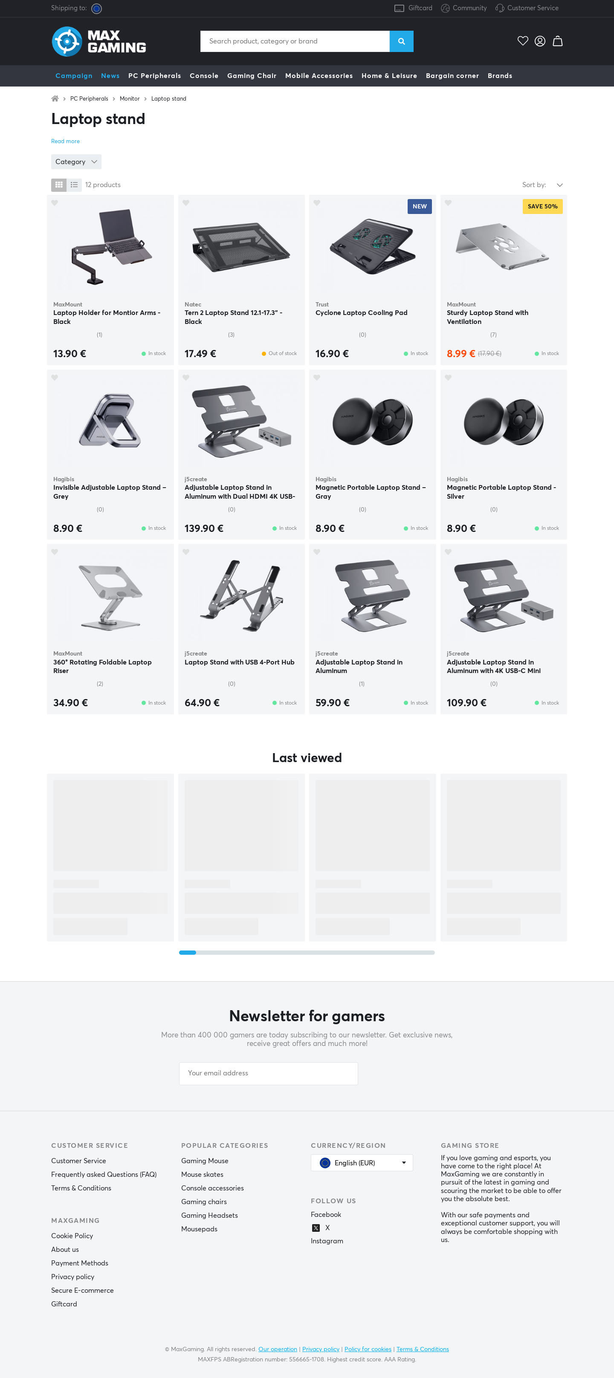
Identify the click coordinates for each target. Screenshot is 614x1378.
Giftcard (420, 8)
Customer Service (533, 8)
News (110, 75)
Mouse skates (202, 1174)
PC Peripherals (154, 75)
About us (65, 1249)
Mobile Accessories (319, 75)
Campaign (74, 75)
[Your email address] (268, 1073)
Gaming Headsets (209, 1215)
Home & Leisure (389, 75)
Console (204, 75)
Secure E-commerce (82, 1290)
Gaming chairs (204, 1202)
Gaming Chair (252, 75)
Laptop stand (168, 99)
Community (464, 9)
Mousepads (199, 1229)
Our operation (277, 1349)
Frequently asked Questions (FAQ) (103, 1174)
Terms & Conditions (81, 1188)
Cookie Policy (72, 1236)
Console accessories (212, 1188)
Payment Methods (79, 1263)
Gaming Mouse (205, 1161)
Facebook (326, 1214)
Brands (500, 75)
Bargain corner (452, 75)
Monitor (130, 99)
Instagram (327, 1241)
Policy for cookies (368, 1349)
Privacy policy (72, 1277)
